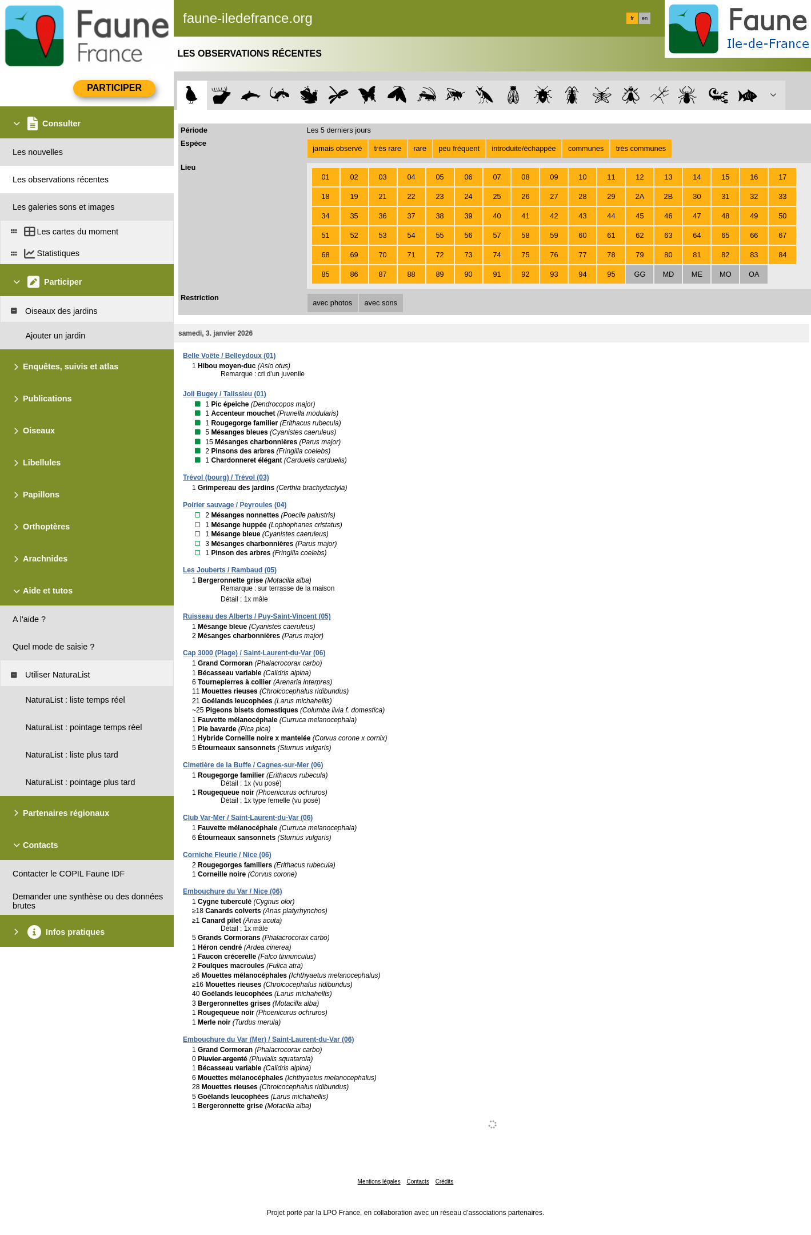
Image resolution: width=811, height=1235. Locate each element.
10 (582, 177)
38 (440, 216)
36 (382, 216)
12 (640, 177)
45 (640, 216)
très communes (641, 148)
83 (754, 254)
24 (468, 196)
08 (525, 177)
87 (382, 274)
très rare (387, 148)
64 (697, 235)
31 (725, 196)
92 (525, 274)
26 (525, 196)
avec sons (380, 302)
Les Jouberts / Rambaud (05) (230, 570)
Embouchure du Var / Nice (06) (232, 891)
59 (554, 235)
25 (497, 196)
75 (525, 254)
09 (554, 177)
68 (325, 254)
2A (640, 196)
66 (754, 235)
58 (525, 235)
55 (440, 235)
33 (782, 196)
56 (468, 235)
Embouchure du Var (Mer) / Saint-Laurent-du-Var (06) (268, 1039)
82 (725, 254)
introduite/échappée (524, 148)
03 (382, 177)
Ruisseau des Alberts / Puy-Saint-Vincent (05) (257, 616)
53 (382, 235)
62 (640, 235)
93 (554, 274)
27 (554, 196)
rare (419, 148)
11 (611, 177)
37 (411, 216)
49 (754, 216)
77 (582, 254)
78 (611, 254)
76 (554, 254)
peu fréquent (459, 148)
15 (725, 177)
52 (354, 235)
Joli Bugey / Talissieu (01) (224, 394)
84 (782, 254)
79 (640, 254)
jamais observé (337, 148)
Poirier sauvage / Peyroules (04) (234, 505)
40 (497, 216)
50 (782, 216)
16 (754, 177)
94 (582, 274)
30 (697, 196)
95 (611, 274)
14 (697, 177)
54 (411, 235)
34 (325, 216)
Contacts (417, 1181)
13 (668, 177)
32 (754, 196)
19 (354, 196)
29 (611, 196)
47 (697, 216)
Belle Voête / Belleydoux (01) (229, 356)
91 (497, 274)
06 (468, 177)
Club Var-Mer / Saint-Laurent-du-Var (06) (248, 818)
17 (782, 177)
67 (782, 235)
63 (668, 235)
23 (440, 196)
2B (668, 196)
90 (468, 274)
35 (354, 216)
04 (411, 177)
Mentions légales (379, 1181)
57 (497, 235)
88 (411, 274)
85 (325, 274)
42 (554, 216)
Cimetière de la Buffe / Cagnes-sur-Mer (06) (253, 765)
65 (725, 235)
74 (497, 254)
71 (411, 254)
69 (354, 254)
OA (754, 274)
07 (497, 177)
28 (582, 196)
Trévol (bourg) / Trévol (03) (226, 477)
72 (440, 254)
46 (668, 216)
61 (611, 235)
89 (440, 274)
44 (611, 216)
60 (582, 235)
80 (668, 254)
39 (468, 216)
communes (586, 148)
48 (725, 216)
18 (325, 196)
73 (468, 254)
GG (639, 274)
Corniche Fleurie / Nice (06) (227, 855)
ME (697, 274)
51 (325, 235)
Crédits (445, 1181)
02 (354, 177)
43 (582, 216)
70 (382, 254)
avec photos (332, 302)
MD (668, 274)
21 (382, 196)
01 (325, 177)
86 (354, 274)
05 (440, 177)
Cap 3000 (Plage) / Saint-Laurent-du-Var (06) (254, 653)
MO (726, 274)
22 (411, 196)
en (645, 18)
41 (525, 216)
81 (697, 254)
